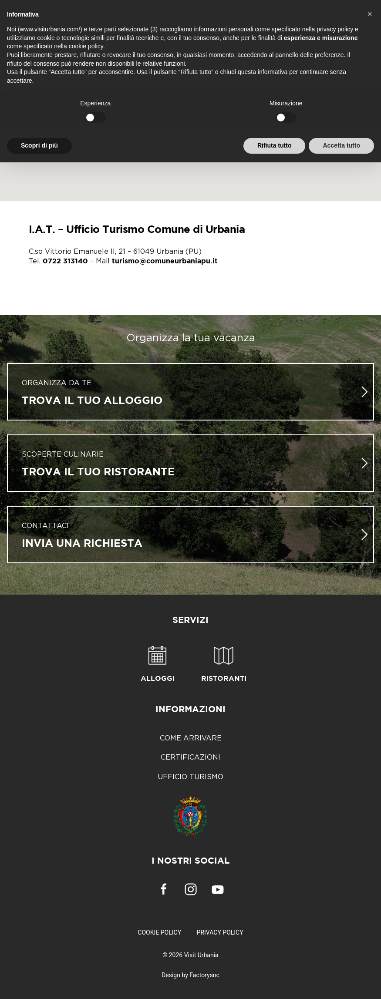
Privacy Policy (220, 932)
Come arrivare (191, 738)
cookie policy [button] (86, 46)
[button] (370, 14)
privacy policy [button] (335, 29)
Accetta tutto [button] (341, 145)
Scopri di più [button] (39, 145)
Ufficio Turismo (190, 776)
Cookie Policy (159, 932)
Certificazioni (190, 757)
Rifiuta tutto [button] (274, 145)
